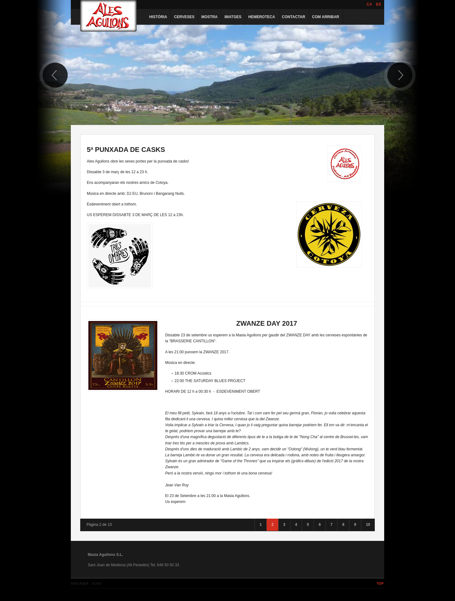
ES (378, 4)
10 (368, 524)
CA (369, 4)
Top (380, 583)
